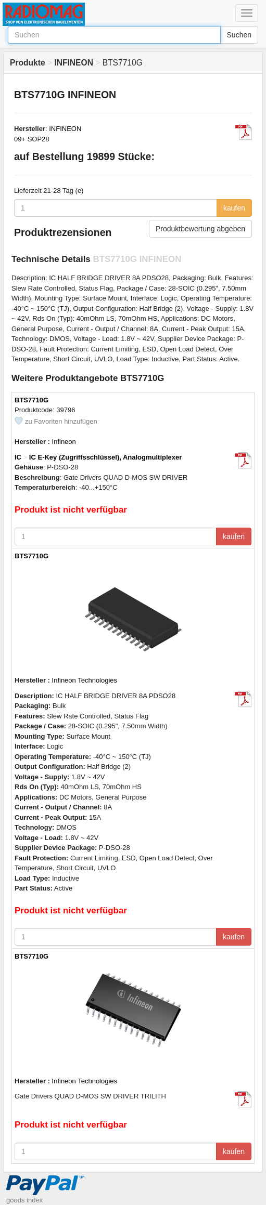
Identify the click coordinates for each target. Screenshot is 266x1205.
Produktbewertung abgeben (200, 229)
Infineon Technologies (85, 680)
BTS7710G (31, 400)
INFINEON (65, 129)
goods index (24, 1200)
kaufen (234, 208)
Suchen (239, 35)
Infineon (64, 442)
